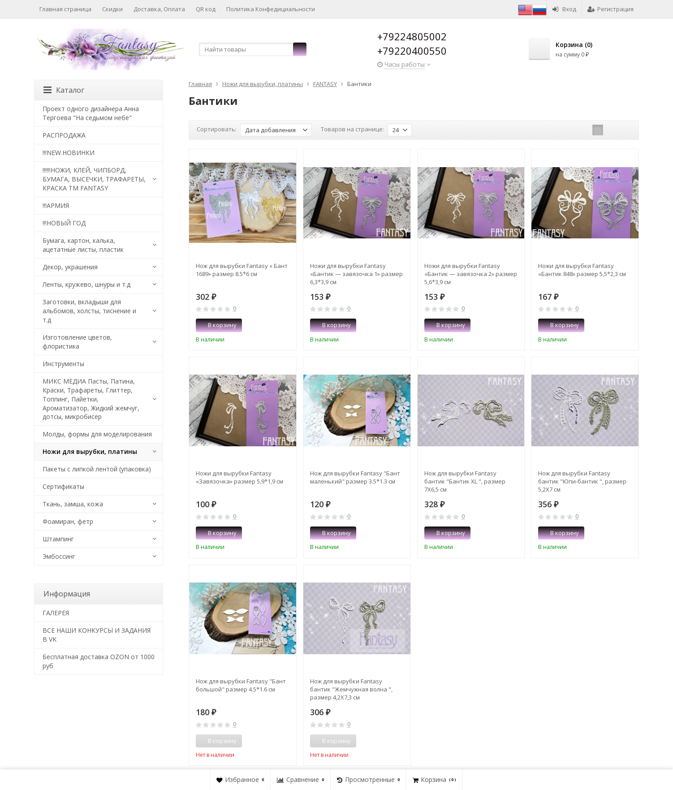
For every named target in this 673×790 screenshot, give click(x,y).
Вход (564, 9)
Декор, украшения (70, 267)
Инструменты (63, 363)
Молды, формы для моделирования (97, 434)
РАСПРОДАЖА (64, 135)
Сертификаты (63, 486)
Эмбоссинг (59, 556)
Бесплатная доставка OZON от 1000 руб (99, 661)
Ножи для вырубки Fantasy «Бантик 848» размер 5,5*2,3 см (582, 270)
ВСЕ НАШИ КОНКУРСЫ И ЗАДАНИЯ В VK (97, 634)
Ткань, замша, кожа (73, 504)
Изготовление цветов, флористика (77, 341)
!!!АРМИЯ (56, 205)
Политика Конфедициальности (270, 9)
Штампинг (58, 539)
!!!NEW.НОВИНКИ (69, 152)
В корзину (217, 325)
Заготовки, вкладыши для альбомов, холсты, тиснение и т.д (89, 311)
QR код (206, 9)
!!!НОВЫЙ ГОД (64, 223)
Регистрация (610, 9)
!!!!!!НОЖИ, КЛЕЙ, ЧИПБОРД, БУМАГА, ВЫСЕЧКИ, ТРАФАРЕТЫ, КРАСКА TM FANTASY (94, 179)
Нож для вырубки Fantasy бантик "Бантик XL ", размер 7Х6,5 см (464, 481)
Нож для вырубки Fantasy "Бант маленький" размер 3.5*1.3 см (355, 477)
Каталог (63, 90)
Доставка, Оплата (159, 9)
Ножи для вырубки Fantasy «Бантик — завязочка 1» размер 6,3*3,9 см (356, 274)
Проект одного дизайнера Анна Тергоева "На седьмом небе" (91, 113)
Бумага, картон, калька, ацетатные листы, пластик (83, 245)
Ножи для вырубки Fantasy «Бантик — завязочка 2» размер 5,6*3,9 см (470, 274)
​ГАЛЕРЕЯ (56, 613)
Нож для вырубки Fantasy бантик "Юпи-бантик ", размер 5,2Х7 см (582, 481)
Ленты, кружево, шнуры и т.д (86, 284)
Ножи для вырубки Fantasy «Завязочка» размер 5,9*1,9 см (239, 477)
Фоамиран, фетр (68, 521)
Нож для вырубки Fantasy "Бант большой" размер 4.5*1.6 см (241, 685)
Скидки (112, 9)
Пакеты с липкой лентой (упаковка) (97, 469)
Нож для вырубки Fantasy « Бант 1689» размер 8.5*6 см (242, 270)
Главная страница (65, 9)
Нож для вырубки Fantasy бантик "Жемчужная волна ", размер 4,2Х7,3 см (351, 689)
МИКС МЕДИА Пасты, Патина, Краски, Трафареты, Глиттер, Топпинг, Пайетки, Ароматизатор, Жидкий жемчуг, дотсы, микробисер (91, 399)
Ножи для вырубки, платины (90, 451)
